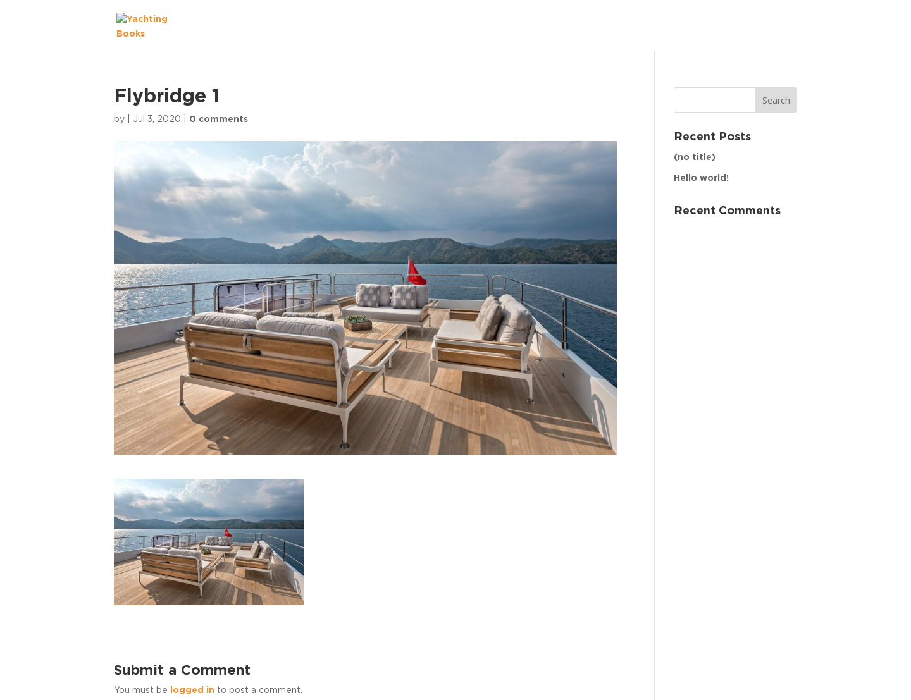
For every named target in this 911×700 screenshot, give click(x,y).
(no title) (695, 157)
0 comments (218, 119)
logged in (192, 690)
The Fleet (762, 24)
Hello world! (701, 178)
